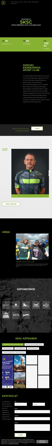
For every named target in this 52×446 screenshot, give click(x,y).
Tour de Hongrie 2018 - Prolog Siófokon (14, 352)
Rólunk (17, 1)
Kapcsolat (14, 3)
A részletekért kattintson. (13, 443)
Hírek (29, 1)
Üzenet (16, 422)
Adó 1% (21, 1)
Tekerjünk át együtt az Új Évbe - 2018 (12, 344)
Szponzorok (34, 1)
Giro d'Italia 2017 (7, 348)
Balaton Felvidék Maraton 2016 (34, 344)
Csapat (25, 1)
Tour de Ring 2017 (20, 348)
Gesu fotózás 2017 (33, 348)
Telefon (16, 415)
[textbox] (11, 41)
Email (16, 408)
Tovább (37, 128)
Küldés (20, 435)
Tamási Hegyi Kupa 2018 (25, 262)
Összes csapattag (11, 204)
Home (12, 1)
